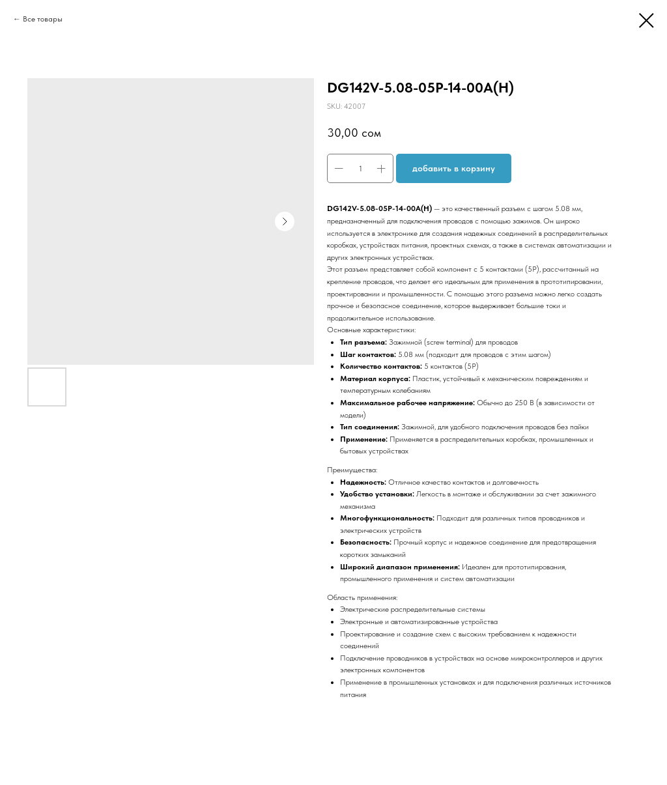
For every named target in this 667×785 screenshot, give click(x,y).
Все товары (43, 18)
